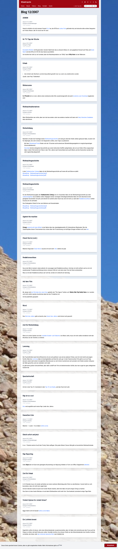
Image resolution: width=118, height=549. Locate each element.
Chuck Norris (37, 249)
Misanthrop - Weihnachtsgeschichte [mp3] (35, 173)
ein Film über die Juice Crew (39, 292)
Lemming (26, 346)
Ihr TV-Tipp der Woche (31, 39)
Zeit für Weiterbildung (30, 325)
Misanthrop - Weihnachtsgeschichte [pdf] (34, 175)
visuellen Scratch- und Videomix (51, 335)
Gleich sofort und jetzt (31, 435)
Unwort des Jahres (52, 316)
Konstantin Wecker (28, 50)
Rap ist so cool (28, 396)
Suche (50, 6)
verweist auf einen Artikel (34, 227)
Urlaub (25, 63)
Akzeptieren (110, 545)
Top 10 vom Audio (50, 387)
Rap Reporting (28, 454)
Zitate (29, 69)
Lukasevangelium (28, 197)
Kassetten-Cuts (28, 415)
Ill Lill (48, 28)
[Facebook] (82, 2)
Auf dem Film (27, 282)
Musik (28, 6)
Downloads (31, 91)
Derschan (27, 148)
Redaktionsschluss (84, 198)
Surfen (30, 112)
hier (87, 229)
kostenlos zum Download (80, 96)
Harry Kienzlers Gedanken (85, 117)
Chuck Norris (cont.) (30, 238)
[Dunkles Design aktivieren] (96, 2)
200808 (25, 18)
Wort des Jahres (30, 316)
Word (25, 306)
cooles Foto (62, 28)
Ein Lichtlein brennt (29, 520)
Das (24, 406)
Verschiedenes (32, 133)
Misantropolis (26, 2)
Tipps (29, 45)
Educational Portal (34, 143)
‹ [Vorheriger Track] (73, 6)
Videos (34, 6)
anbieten (86, 464)
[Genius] (91, 2)
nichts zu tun (44, 426)
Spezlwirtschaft (28, 376)
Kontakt (45, 6)
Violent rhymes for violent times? (35, 500)
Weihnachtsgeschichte (51, 139)
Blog (39, 6)
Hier (55, 249)
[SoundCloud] (93, 2)
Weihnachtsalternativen (31, 107)
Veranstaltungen (32, 23)
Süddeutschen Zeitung (32, 171)
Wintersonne (27, 85)
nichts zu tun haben (44, 511)
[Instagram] (88, 2)
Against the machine (30, 217)
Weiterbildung (28, 128)
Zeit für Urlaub (28, 473)
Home (22, 6)
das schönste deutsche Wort (46, 534)
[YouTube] (85, 2)
